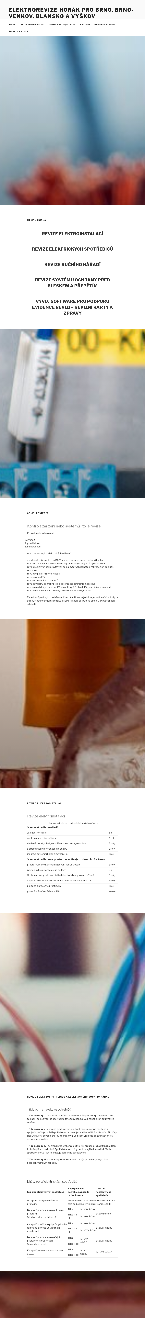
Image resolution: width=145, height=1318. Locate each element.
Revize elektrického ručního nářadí (97, 24)
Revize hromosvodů (18, 31)
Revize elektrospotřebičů (62, 24)
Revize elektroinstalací (32, 24)
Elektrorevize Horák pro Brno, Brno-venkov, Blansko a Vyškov (71, 13)
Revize (12, 24)
